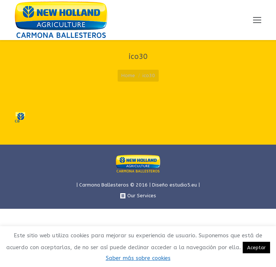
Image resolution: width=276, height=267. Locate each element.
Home (128, 75)
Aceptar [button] (256, 247)
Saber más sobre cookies (138, 258)
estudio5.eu (183, 185)
